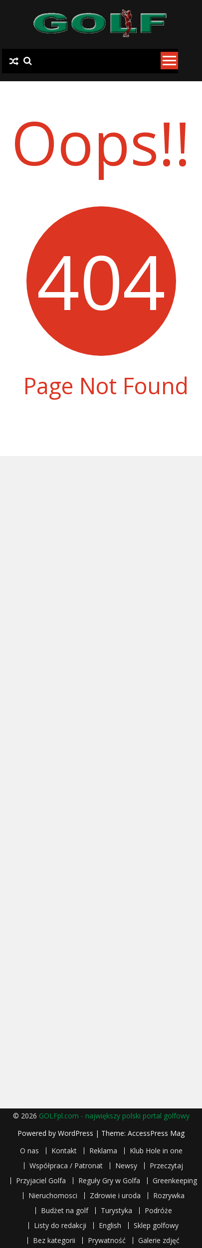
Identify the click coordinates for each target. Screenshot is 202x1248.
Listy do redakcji (60, 1225)
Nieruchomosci (52, 1195)
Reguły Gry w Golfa (109, 1180)
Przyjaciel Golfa (41, 1180)
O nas (29, 1150)
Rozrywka (169, 1195)
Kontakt (64, 1150)
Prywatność (107, 1240)
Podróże (158, 1210)
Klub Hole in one (156, 1150)
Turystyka (116, 1210)
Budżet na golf (64, 1210)
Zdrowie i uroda (115, 1195)
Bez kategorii (54, 1240)
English (110, 1225)
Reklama (103, 1150)
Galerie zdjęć (159, 1240)
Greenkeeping (175, 1180)
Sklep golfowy (156, 1225)
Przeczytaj (166, 1165)
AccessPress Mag (156, 1133)
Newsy (126, 1165)
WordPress (76, 1133)
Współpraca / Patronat (66, 1165)
